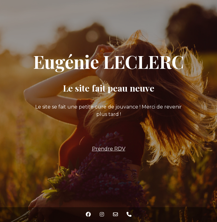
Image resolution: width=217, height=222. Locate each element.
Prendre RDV (108, 149)
